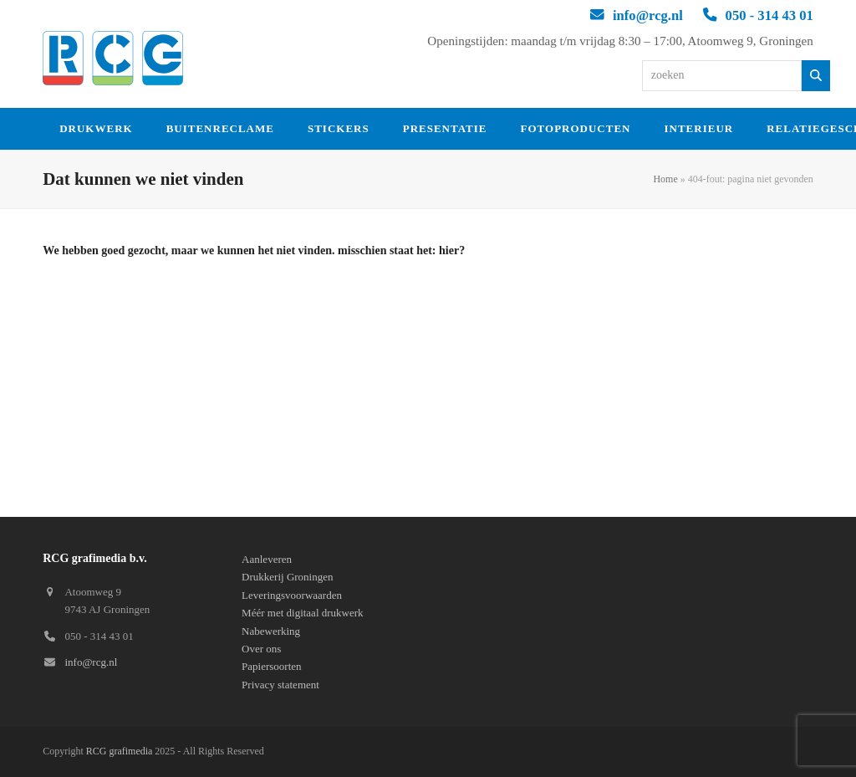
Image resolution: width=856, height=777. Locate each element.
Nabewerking (271, 631)
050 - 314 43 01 (769, 15)
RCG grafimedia (119, 751)
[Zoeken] (816, 75)
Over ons (261, 648)
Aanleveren (267, 559)
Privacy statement (280, 684)
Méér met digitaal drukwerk (302, 612)
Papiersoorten (271, 666)
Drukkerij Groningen (287, 576)
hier (449, 250)
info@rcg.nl (648, 15)
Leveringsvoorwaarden (292, 595)
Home (665, 179)
